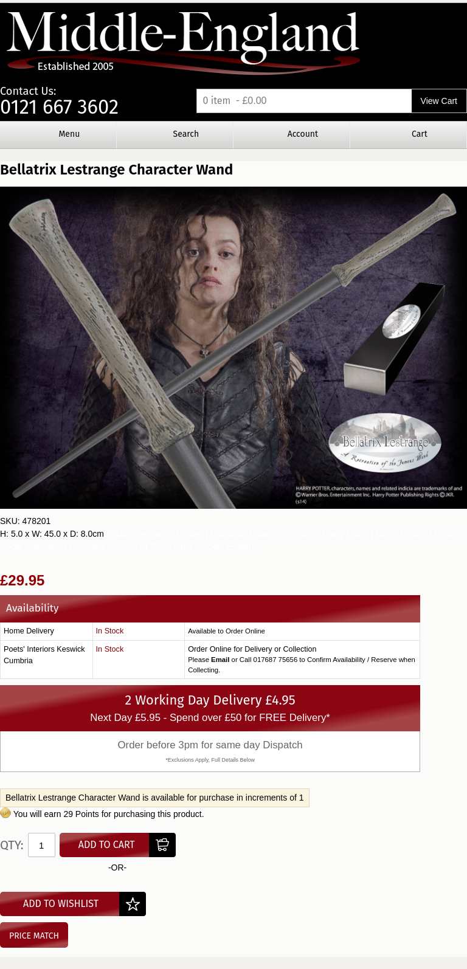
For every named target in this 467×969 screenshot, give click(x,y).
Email (220, 659)
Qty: (12, 845)
